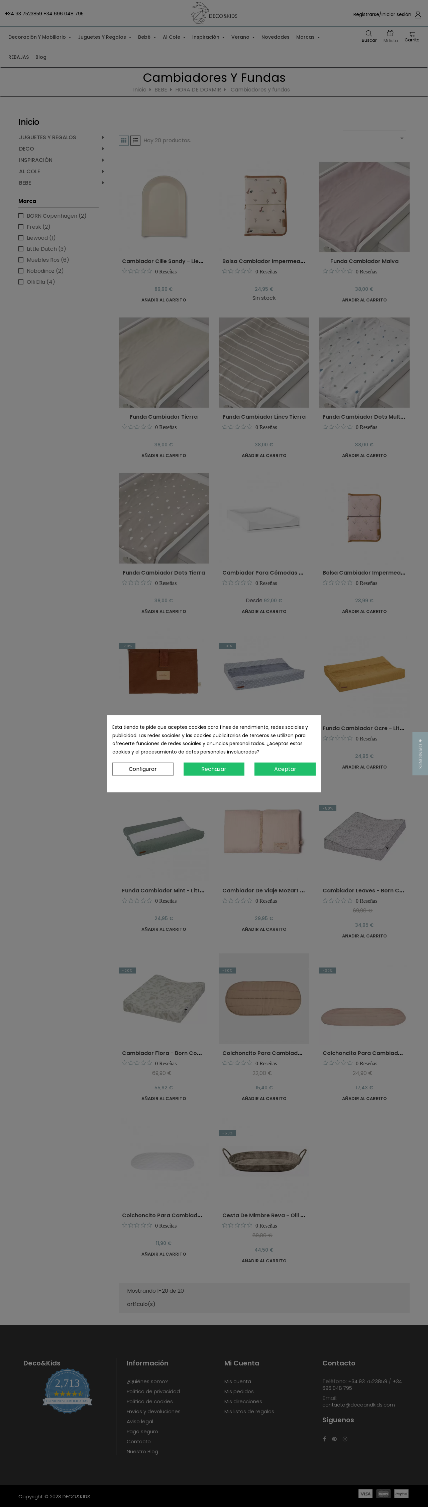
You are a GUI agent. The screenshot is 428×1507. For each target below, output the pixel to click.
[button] (420, 753)
